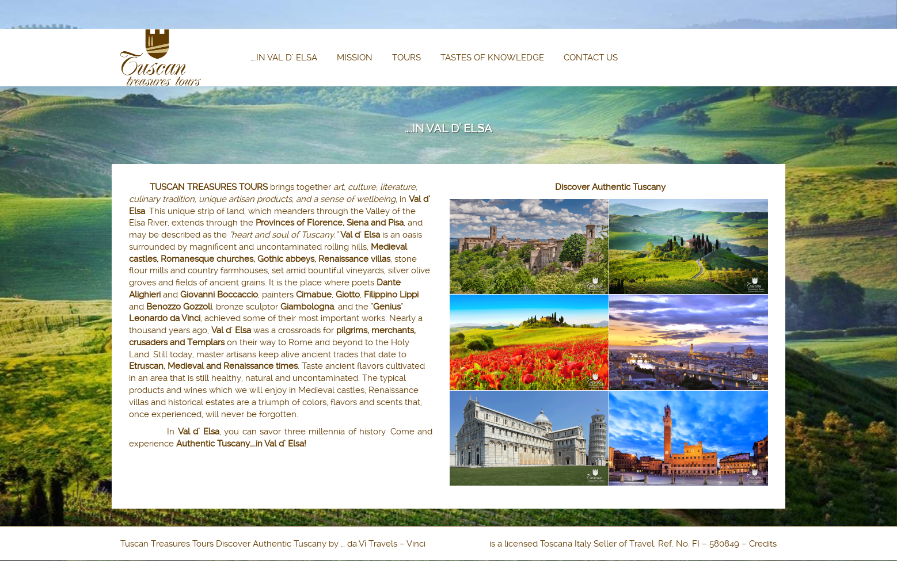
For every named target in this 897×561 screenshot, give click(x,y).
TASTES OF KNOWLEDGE (492, 57)
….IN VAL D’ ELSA (283, 57)
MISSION (355, 57)
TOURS (406, 57)
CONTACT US (591, 57)
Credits (763, 544)
